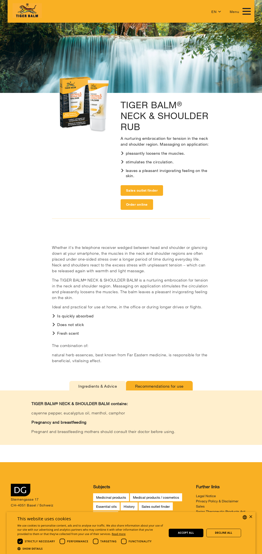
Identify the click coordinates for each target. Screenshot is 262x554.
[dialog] (131, 533)
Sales (200, 506)
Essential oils (106, 506)
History (129, 506)
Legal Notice (206, 496)
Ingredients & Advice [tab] (97, 386)
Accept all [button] (186, 533)
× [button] (250, 517)
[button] (90, 548)
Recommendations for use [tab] (159, 386)
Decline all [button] (223, 533)
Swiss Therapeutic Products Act (220, 511)
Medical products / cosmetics (156, 497)
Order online (137, 204)
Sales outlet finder (142, 190)
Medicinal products (111, 497)
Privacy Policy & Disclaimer (217, 501)
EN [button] (214, 12)
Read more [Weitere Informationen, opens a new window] (119, 534)
